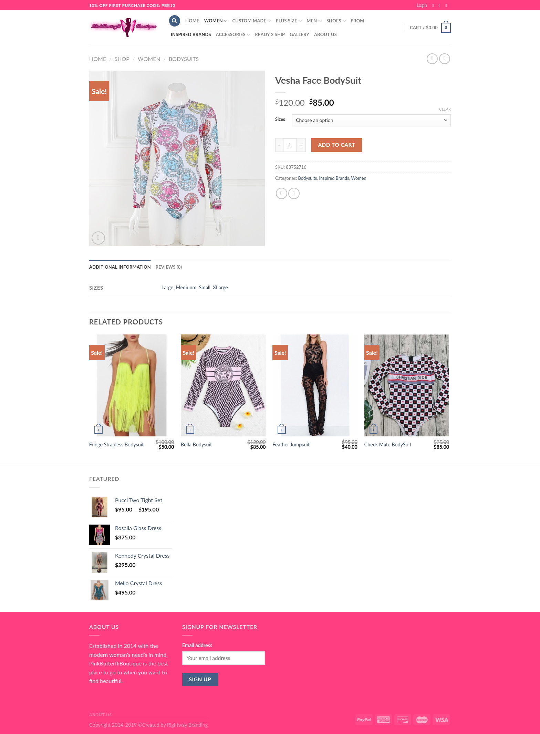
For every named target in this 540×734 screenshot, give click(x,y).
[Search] (174, 21)
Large (168, 287)
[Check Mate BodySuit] (406, 385)
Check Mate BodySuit (388, 444)
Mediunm (186, 287)
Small (204, 287)
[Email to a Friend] (294, 193)
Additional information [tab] (120, 267)
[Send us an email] (447, 5)
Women (216, 21)
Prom (357, 20)
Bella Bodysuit (196, 444)
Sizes (280, 119)
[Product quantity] (290, 145)
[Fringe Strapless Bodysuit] (131, 385)
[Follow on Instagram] (441, 5)
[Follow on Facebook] (434, 5)
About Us (325, 34)
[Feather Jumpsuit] (314, 385)
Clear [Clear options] (445, 109)
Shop (121, 58)
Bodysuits (184, 58)
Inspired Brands (191, 34)
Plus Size (289, 21)
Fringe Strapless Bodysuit (116, 444)
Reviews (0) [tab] (169, 267)
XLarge (220, 287)
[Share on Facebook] (281, 193)
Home (192, 20)
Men (314, 21)
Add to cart (336, 145)
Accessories (233, 34)
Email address (197, 645)
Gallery (299, 34)
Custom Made (251, 21)
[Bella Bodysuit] (223, 385)
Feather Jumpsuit (291, 444)
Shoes (336, 21)
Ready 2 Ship (270, 34)
